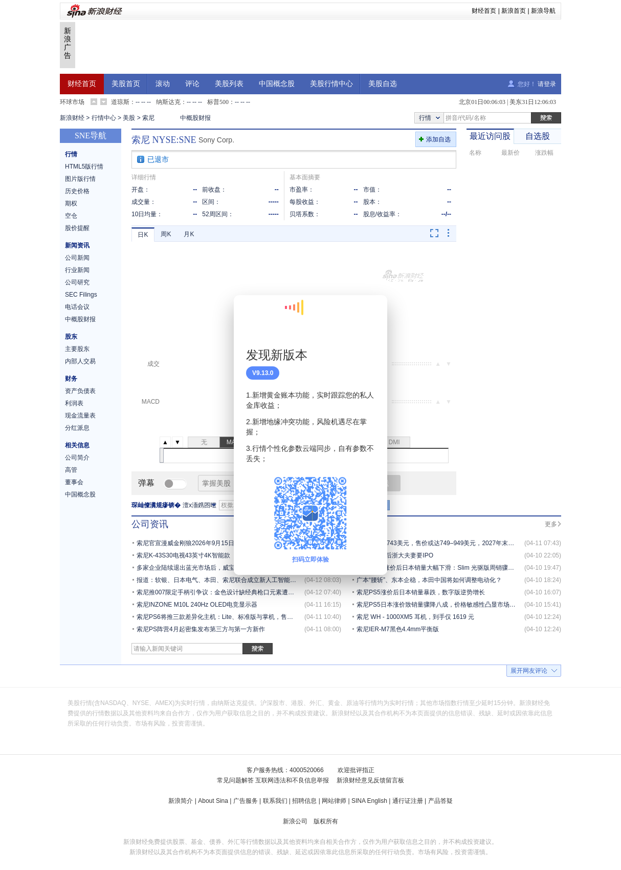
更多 (551, 524)
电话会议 (77, 306)
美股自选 (382, 84)
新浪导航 (543, 10)
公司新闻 (77, 257)
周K (166, 234)
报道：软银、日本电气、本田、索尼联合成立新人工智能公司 (219, 580)
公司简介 (77, 457)
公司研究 (77, 282)
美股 (129, 117)
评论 (192, 84)
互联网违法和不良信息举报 (292, 780)
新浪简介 (180, 800)
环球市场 (72, 102)
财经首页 (484, 10)
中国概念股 (277, 84)
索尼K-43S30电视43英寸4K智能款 (183, 555)
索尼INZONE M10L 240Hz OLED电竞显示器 (197, 604)
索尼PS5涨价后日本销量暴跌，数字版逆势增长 (421, 592)
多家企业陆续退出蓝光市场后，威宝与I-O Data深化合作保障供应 (225, 567)
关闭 (373, 313)
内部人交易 (80, 361)
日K (143, 234)
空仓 (71, 215)
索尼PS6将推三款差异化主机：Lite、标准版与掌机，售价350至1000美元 (236, 616)
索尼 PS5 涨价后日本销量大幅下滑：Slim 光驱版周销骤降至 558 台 (448, 567)
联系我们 (275, 800)
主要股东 (77, 349)
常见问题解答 (235, 780)
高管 (71, 469)
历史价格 (77, 191)
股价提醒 (77, 228)
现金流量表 (80, 415)
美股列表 (229, 84)
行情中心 (104, 117)
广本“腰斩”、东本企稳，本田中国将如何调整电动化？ (429, 580)
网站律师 (334, 800)
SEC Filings (81, 294)
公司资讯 (149, 524)
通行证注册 (407, 800)
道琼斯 (120, 102)
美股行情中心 (331, 84)
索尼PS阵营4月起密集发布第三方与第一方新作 (201, 629)
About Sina (213, 800)
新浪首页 (513, 10)
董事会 (74, 482)
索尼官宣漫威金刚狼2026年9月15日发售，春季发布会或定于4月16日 (230, 543)
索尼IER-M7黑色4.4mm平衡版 (398, 629)
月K (189, 234)
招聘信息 (304, 800)
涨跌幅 (544, 152)
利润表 (74, 403)
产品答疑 (440, 800)
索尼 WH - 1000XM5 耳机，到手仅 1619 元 (415, 616)
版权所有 (326, 821)
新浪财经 (72, 117)
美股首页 (126, 84)
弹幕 (146, 483)
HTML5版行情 (84, 166)
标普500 (218, 102)
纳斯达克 (168, 102)
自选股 (537, 136)
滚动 (163, 84)
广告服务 (245, 800)
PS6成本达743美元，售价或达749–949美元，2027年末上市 (438, 543)
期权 (71, 203)
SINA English (369, 800)
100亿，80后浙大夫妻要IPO (395, 555)
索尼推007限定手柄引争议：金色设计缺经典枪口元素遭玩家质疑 (225, 592)
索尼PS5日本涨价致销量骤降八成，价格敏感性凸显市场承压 (439, 604)
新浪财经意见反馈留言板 (370, 780)
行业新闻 (77, 270)
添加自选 (438, 139)
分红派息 (77, 427)
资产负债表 (80, 391)
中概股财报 (195, 117)
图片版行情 (80, 178)
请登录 (547, 84)
